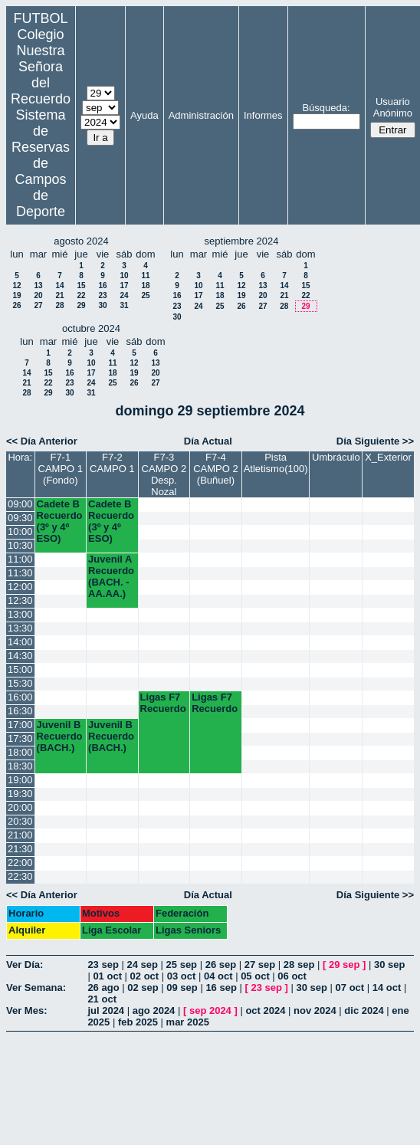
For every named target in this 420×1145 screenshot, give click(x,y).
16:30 (20, 711)
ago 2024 (154, 1010)
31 (124, 305)
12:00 (20, 586)
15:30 (20, 683)
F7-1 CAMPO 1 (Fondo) (61, 468)
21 (59, 295)
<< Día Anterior (41, 441)
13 (38, 285)
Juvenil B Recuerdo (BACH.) (60, 736)
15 (81, 285)
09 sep (181, 987)
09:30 (20, 517)
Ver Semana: (36, 987)
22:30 (20, 876)
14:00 (20, 642)
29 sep (344, 964)
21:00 (20, 835)
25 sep (181, 964)
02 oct (144, 976)
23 (102, 295)
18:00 (20, 752)
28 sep (299, 964)
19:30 (20, 793)
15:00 (20, 669)
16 (102, 285)
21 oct (101, 999)
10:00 (20, 531)
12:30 (20, 600)
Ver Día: (24, 964)
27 (38, 305)
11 (145, 275)
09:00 (20, 504)
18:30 (20, 766)
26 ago (103, 987)
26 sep (220, 964)
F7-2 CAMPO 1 (112, 462)
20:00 (20, 807)
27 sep (259, 964)
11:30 (20, 573)
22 (81, 295)
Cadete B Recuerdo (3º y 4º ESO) (60, 521)
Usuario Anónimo (392, 107)
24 (124, 295)
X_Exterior (388, 457)
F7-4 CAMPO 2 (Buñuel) (215, 468)
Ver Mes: (26, 1010)
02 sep (142, 987)
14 (59, 285)
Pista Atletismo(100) (276, 462)
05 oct (255, 976)
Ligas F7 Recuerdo (163, 702)
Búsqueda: (325, 107)
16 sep (220, 987)
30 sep (389, 964)
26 (16, 305)
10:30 (20, 545)
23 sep (102, 964)
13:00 (20, 614)
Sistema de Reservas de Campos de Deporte (40, 163)
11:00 (20, 559)
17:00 (20, 724)
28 (59, 305)
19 (16, 295)
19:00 (20, 780)
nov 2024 (315, 1010)
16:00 (20, 697)
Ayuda (144, 115)
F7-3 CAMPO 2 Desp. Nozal (164, 474)
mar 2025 (187, 1022)
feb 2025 (138, 1022)
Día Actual (208, 441)
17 (124, 285)
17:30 (20, 738)
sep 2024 (210, 1010)
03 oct (181, 976)
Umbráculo (336, 457)
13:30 (20, 628)
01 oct (107, 976)
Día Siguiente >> (375, 441)
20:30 (20, 821)
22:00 (20, 862)
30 (102, 305)
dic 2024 (363, 1010)
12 (16, 285)
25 (145, 295)
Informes (263, 115)
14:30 (20, 655)
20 (38, 295)
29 (81, 305)
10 (124, 275)
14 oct (387, 987)
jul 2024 (105, 1010)
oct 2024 (265, 1010)
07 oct (350, 987)
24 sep (141, 964)
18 (145, 285)
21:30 (20, 849)
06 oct (292, 976)
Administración (201, 115)
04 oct (218, 976)
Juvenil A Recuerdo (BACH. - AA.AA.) (111, 576)
